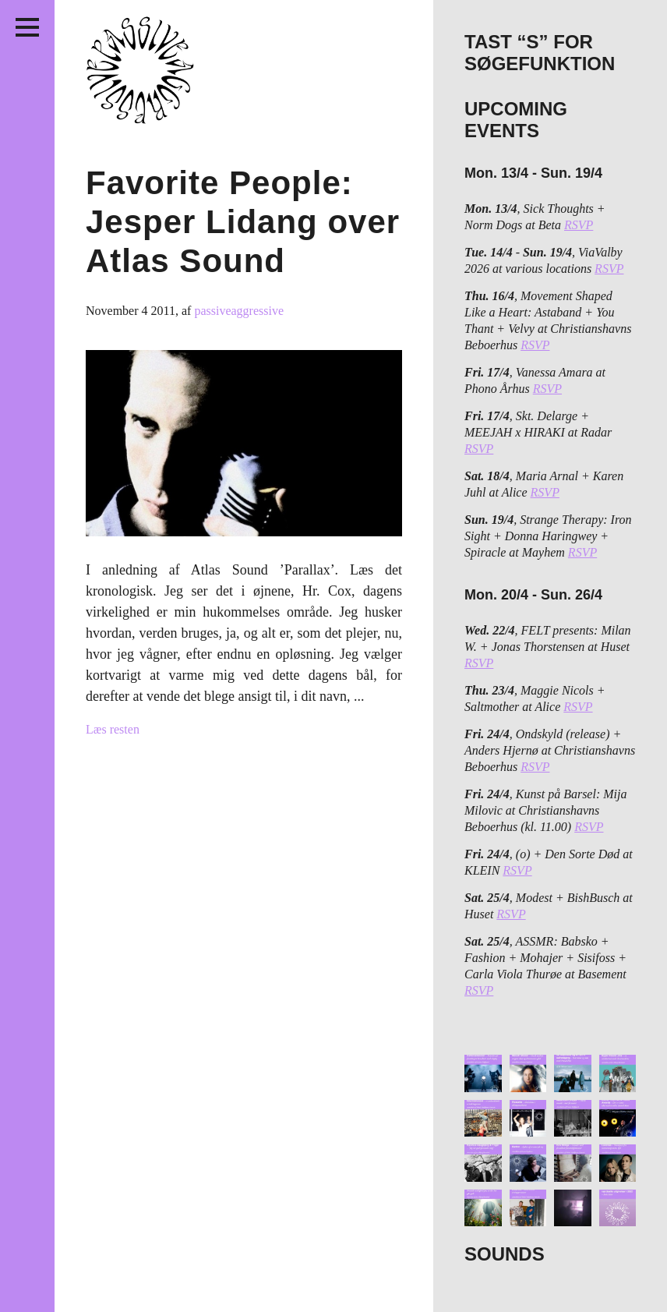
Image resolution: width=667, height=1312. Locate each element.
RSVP (578, 225)
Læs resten (112, 729)
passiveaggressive (239, 310)
